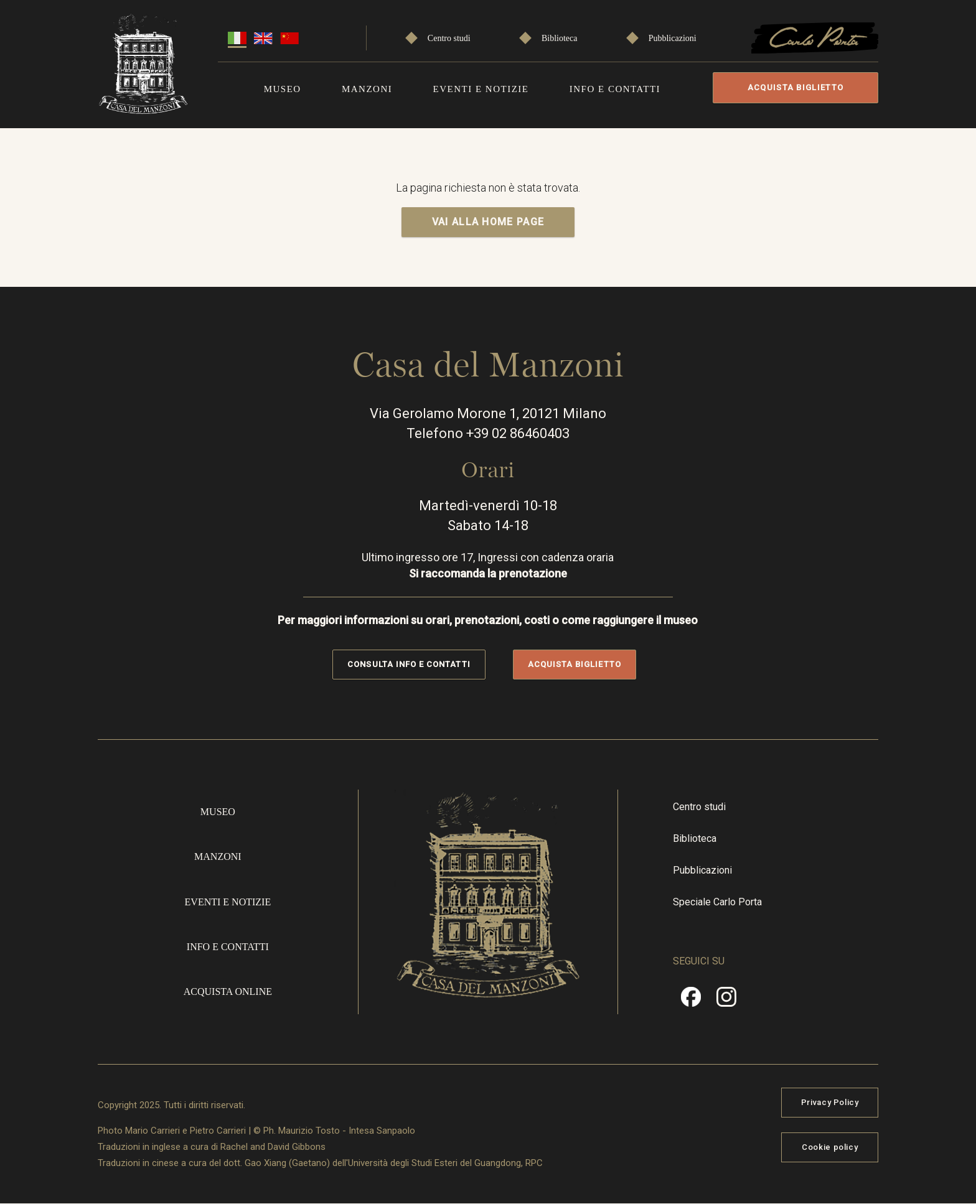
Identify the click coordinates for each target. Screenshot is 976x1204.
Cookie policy (830, 1147)
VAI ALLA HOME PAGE (488, 222)
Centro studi (449, 38)
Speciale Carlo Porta (717, 902)
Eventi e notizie (481, 89)
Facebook (691, 1001)
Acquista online (228, 991)
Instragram (726, 1001)
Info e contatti (615, 89)
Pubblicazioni (673, 38)
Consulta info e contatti (408, 664)
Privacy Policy (830, 1102)
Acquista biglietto (795, 87)
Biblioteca (560, 38)
